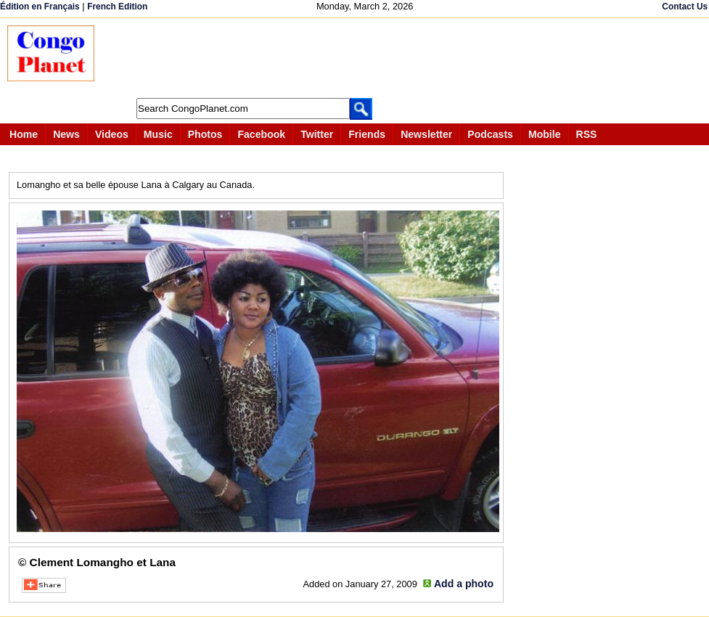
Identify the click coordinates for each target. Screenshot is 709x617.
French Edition (117, 6)
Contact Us (685, 6)
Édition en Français (40, 6)
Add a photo (463, 583)
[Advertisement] (373, 58)
